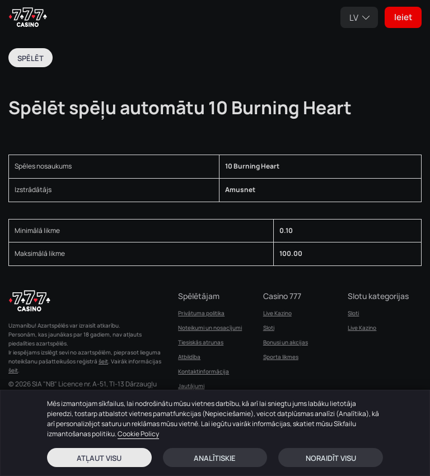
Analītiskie (215, 458)
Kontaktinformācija (203, 371)
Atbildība (189, 357)
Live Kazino (277, 313)
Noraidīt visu (331, 458)
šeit (103, 361)
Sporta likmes (280, 357)
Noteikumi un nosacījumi (210, 328)
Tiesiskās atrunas (200, 342)
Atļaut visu (99, 458)
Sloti (268, 328)
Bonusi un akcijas (285, 342)
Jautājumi (191, 386)
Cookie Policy (138, 433)
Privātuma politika (201, 313)
